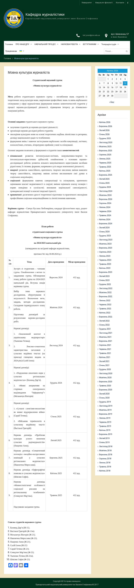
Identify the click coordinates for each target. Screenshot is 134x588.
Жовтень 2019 (105, 410)
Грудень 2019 (105, 402)
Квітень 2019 (104, 430)
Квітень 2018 (104, 471)
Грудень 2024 (105, 187)
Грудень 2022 (105, 284)
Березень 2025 (105, 175)
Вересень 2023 (105, 248)
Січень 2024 (104, 232)
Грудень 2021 (105, 329)
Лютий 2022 (104, 321)
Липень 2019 (104, 418)
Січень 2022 (104, 325)
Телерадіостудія (108, 44)
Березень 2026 (105, 126)
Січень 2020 (104, 398)
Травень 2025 (105, 167)
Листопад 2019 (105, 406)
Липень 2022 (104, 300)
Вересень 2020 (105, 382)
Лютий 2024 (104, 228)
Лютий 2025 (104, 179)
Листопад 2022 (105, 288)
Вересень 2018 (105, 454)
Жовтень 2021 (105, 337)
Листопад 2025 (105, 142)
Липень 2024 (104, 207)
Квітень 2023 (104, 268)
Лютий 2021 (104, 361)
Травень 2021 (105, 353)
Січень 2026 (104, 134)
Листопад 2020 (105, 373)
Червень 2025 (105, 163)
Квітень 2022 (104, 313)
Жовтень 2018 (105, 450)
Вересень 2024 (105, 199)
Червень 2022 (105, 305)
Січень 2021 (104, 365)
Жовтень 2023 (105, 244)
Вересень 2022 (105, 296)
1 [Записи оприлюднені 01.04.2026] (108, 79)
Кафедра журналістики (45, 15)
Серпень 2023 (105, 252)
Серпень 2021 (105, 345)
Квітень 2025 (104, 171)
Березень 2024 (105, 223)
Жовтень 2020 (105, 377)
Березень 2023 (105, 272)
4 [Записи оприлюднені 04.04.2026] (120, 79)
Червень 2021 (105, 349)
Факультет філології (104, 3)
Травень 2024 (105, 215)
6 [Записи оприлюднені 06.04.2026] (99, 83)
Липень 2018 (104, 463)
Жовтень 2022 (105, 292)
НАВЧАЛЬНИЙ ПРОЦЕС (45, 44)
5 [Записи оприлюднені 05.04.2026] (125, 79)
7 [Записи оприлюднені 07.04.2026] (103, 83)
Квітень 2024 (104, 219)
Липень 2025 (104, 159)
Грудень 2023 (105, 236)
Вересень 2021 (105, 341)
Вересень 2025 (105, 151)
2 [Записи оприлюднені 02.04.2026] (112, 79)
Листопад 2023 (105, 240)
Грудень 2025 (105, 138)
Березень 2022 (105, 317)
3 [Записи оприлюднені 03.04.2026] (116, 79)
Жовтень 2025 (105, 146)
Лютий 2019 (104, 438)
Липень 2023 (104, 256)
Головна (9, 44)
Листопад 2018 (105, 446)
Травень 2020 (105, 386)
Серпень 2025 (105, 155)
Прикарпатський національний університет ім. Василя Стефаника (64, 585)
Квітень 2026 (104, 122)
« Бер (111, 102)
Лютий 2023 (104, 276)
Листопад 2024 (105, 191)
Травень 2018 (105, 467)
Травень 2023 (105, 264)
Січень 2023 (104, 280)
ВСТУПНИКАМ (89, 44)
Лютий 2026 (104, 130)
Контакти (120, 3)
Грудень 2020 (105, 369)
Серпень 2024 (105, 203)
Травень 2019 (105, 426)
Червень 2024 (105, 211)
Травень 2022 (105, 309)
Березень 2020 (105, 390)
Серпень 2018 (105, 459)
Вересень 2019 (105, 414)
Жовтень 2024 (105, 195)
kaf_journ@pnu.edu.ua (91, 35)
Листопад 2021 (105, 333)
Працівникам (11, 51)
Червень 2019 (105, 422)
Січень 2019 (104, 442)
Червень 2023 (105, 260)
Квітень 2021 (104, 357)
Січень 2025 (104, 183)
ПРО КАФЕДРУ (22, 44)
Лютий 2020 (104, 394)
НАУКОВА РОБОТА (69, 44)
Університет (87, 3)
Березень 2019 (105, 434)
